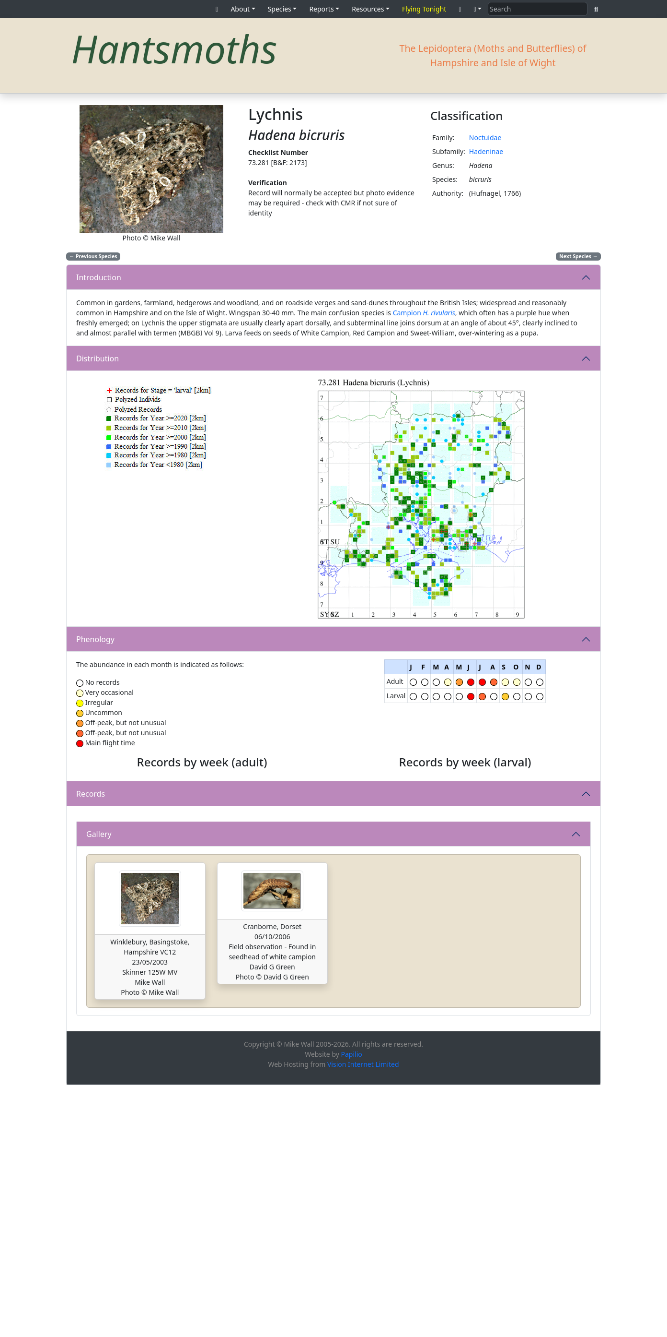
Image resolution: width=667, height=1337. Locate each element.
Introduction (98, 277)
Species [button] (279, 8)
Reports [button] (321, 8)
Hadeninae (486, 151)
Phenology (95, 639)
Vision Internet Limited (363, 1316)
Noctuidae (485, 137)
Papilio (351, 1306)
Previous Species (93, 256)
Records (90, 919)
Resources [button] (368, 8)
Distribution (97, 358)
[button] (478, 9)
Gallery (99, 1086)
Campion (424, 312)
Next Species (578, 256)
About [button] (240, 8)
